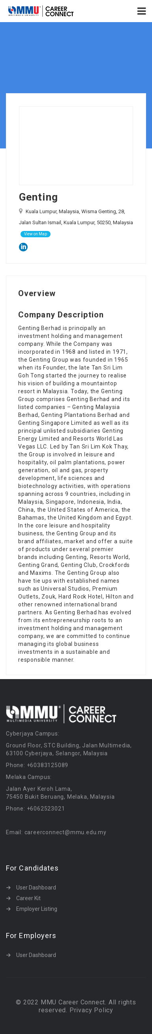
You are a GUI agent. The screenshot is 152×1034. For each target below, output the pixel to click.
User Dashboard (36, 887)
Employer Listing (36, 909)
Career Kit (28, 898)
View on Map (35, 234)
